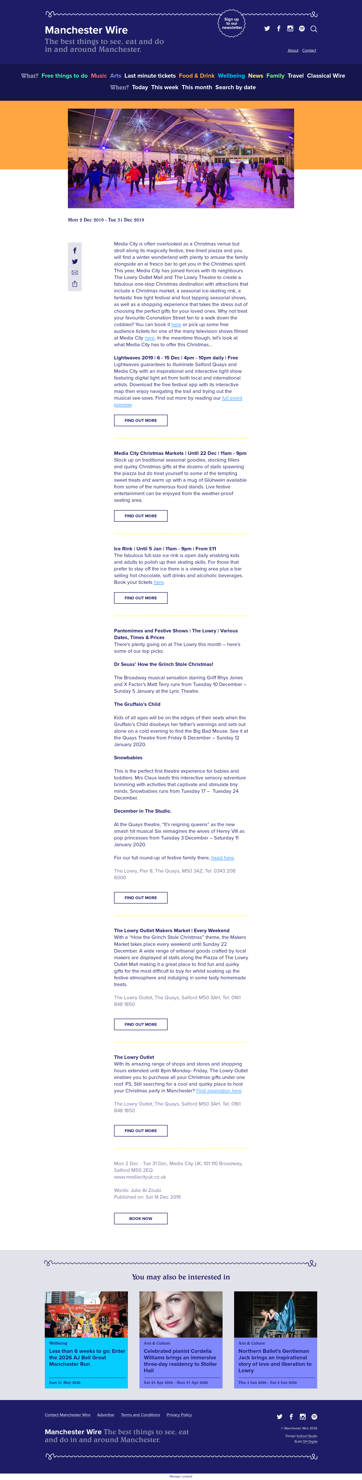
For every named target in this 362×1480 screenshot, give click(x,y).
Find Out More (141, 420)
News (255, 76)
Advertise (105, 1414)
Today (140, 87)
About (293, 50)
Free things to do (65, 76)
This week (164, 87)
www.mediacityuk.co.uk (140, 1177)
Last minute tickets (150, 76)
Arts (115, 76)
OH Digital (310, 1441)
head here (222, 858)
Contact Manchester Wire (67, 1414)
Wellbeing (231, 76)
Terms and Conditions (140, 1414)
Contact (309, 50)
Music (99, 76)
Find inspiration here (219, 1091)
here (176, 325)
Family (275, 76)
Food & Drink (197, 76)
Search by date (235, 87)
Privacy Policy (179, 1414)
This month (197, 87)
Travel (296, 76)
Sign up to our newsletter (232, 23)
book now (140, 1218)
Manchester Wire (86, 30)
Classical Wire (326, 76)
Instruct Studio (307, 1436)
